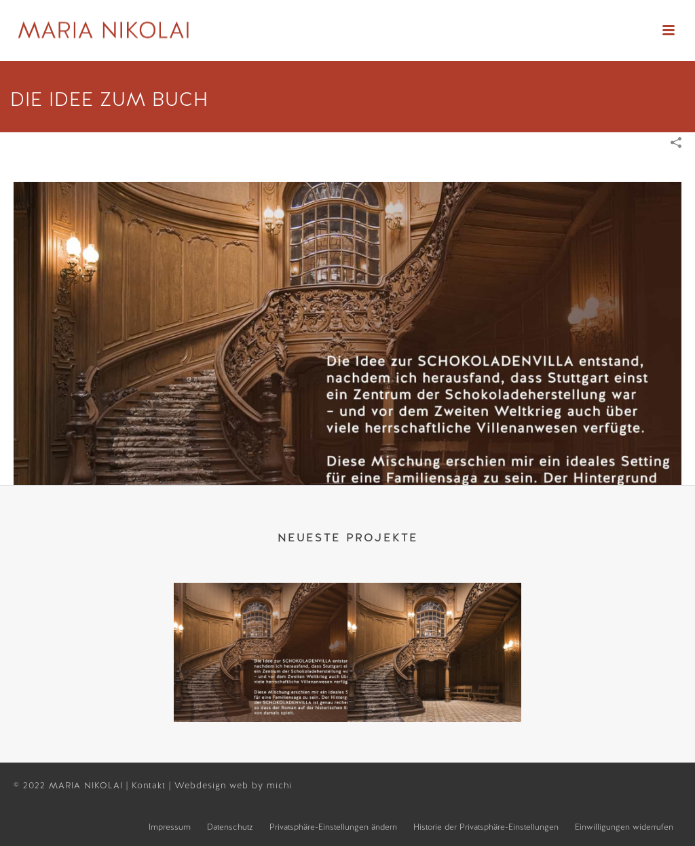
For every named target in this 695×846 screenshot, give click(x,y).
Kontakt (150, 785)
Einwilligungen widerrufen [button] (624, 827)
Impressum (170, 827)
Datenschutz (230, 827)
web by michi (262, 785)
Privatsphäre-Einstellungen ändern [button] (333, 827)
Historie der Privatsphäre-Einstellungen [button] (486, 827)
